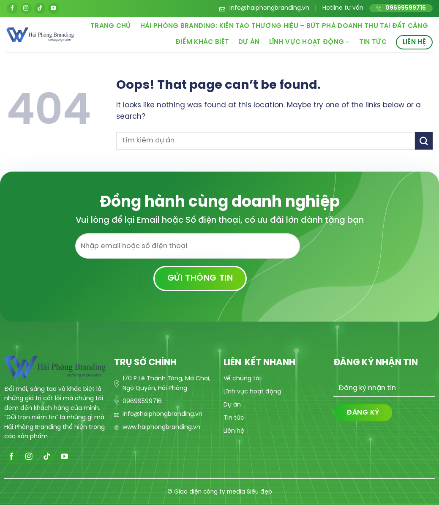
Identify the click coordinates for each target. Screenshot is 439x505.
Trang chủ (110, 26)
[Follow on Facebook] (12, 8)
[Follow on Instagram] (26, 8)
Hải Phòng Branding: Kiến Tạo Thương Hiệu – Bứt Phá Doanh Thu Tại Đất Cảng (284, 26)
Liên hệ (414, 42)
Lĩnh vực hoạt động (309, 42)
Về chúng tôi (242, 379)
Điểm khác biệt (202, 42)
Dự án (249, 42)
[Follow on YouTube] (53, 8)
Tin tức (373, 42)
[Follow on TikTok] (39, 8)
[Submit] (424, 140)
